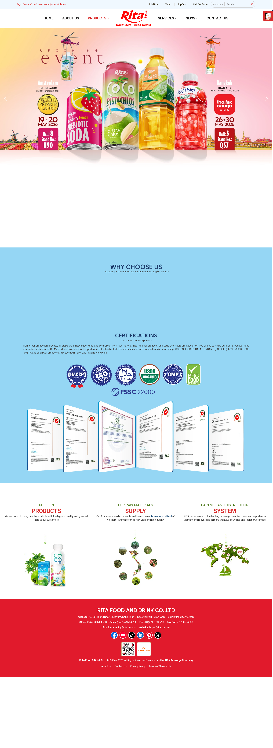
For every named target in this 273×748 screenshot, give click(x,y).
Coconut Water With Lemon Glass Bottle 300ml (223, 243)
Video (168, 4)
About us (106, 737)
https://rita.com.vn (159, 698)
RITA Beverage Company (179, 731)
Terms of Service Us (160, 737)
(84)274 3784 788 (127, 692)
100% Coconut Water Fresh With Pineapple (48, 243)
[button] (5, 99)
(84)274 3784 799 (154, 692)
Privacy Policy (137, 737)
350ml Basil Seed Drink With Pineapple (165, 310)
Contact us (121, 737)
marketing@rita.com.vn (123, 698)
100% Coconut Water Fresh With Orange (107, 243)
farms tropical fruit (161, 587)
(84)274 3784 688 (97, 692)
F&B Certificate (200, 4)
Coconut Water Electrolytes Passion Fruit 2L (107, 310)
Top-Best (182, 4)
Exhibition (153, 4)
